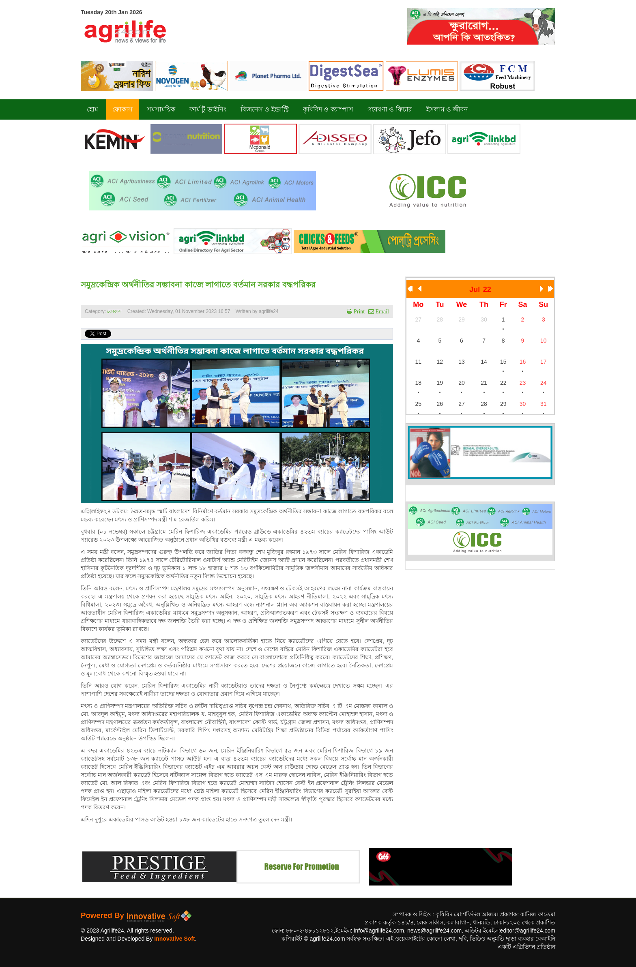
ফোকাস (114, 311)
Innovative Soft (174, 938)
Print (358, 311)
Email (381, 311)
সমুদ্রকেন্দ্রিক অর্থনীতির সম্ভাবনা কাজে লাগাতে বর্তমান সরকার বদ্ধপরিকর (198, 284)
